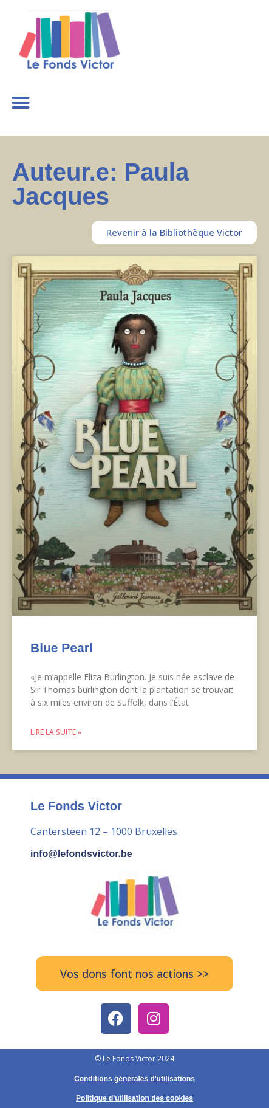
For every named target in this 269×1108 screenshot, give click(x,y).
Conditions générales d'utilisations (134, 1079)
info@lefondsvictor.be (81, 853)
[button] (20, 102)
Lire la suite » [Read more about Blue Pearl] (55, 732)
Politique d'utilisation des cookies (134, 1098)
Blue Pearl (61, 648)
